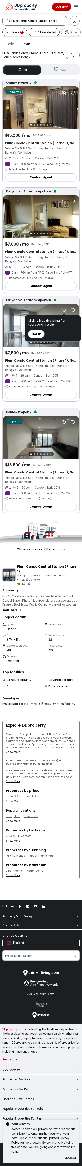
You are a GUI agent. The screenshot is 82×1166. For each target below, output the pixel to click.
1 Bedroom (25, 836)
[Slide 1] (31, 125)
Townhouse (22, 744)
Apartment (38, 744)
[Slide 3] (37, 125)
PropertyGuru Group (41, 916)
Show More (13, 752)
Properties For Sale (41, 1079)
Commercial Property (60, 744)
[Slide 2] (34, 125)
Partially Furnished (41, 855)
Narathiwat (31, 816)
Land (15, 747)
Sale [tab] (10, 44)
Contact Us (41, 925)
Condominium (52, 741)
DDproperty (41, 1069)
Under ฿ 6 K (31, 796)
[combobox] (39, 20)
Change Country (14, 936)
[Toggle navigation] (76, 6)
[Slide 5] (44, 125)
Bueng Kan (13, 816)
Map (60, 70)
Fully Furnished (15, 855)
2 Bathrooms (14, 870)
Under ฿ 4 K (13, 796)
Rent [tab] (27, 44)
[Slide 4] (41, 125)
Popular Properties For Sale (41, 1108)
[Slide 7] (50, 124)
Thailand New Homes (41, 1099)
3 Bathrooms (34, 870)
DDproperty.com (12, 1029)
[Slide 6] (47, 125)
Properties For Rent (41, 1089)
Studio (10, 836)
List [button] (22, 70)
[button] (12, 610)
